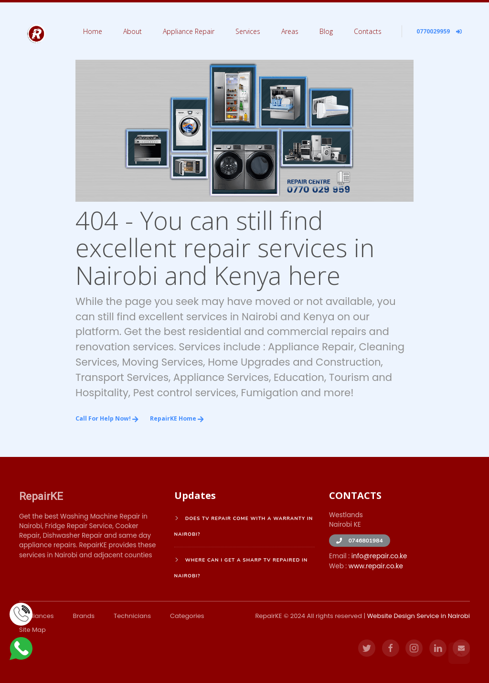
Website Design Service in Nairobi (418, 615)
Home (92, 31)
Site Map (32, 629)
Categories (187, 615)
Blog (326, 31)
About (132, 31)
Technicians (132, 615)
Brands (84, 615)
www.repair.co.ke (376, 566)
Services (247, 31)
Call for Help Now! (106, 418)
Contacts (368, 31)
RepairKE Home (177, 418)
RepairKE (41, 496)
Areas (289, 31)
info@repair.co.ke (379, 556)
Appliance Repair (188, 31)
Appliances (36, 615)
